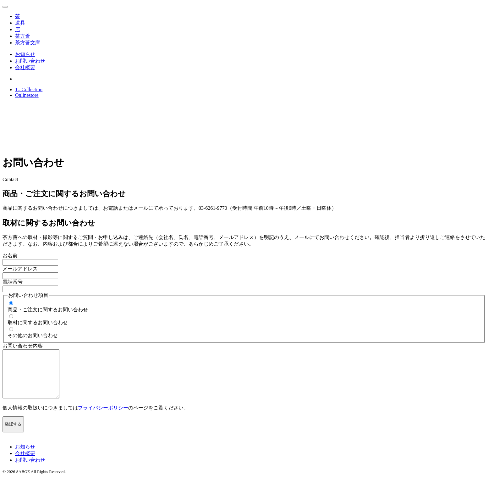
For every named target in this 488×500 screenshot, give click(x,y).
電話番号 (13, 282)
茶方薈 (22, 36)
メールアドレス (20, 268)
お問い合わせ (30, 61)
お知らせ (25, 54)
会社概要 (25, 67)
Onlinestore (27, 95)
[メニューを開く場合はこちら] (5, 7)
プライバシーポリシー (103, 417)
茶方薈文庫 (27, 42)
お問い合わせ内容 (23, 345)
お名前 (10, 255)
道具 (20, 22)
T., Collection (28, 89)
